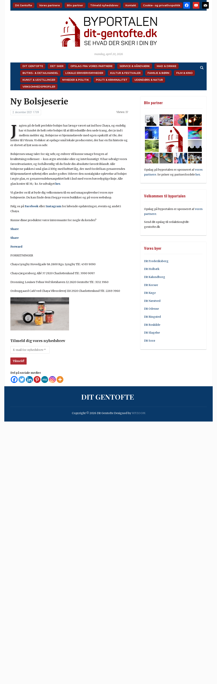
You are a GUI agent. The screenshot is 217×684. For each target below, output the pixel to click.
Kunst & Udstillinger (39, 79)
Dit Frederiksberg (156, 261)
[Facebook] (14, 379)
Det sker (56, 66)
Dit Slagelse (152, 332)
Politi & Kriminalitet (111, 79)
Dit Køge (150, 293)
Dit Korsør (151, 285)
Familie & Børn (158, 72)
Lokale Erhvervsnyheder (84, 72)
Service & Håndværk (135, 66)
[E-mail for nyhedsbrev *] (30, 350)
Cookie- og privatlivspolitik (161, 5)
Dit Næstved (152, 301)
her (197, 174)
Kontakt (130, 5)
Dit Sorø (149, 340)
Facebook (31, 206)
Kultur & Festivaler (125, 72)
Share (14, 229)
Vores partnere (49, 5)
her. (58, 183)
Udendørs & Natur (148, 79)
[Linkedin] (29, 379)
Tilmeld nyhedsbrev (104, 5)
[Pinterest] (37, 379)
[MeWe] (44, 379)
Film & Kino (184, 72)
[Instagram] (52, 379)
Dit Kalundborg (154, 277)
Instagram (53, 206)
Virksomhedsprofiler (39, 86)
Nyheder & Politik (75, 79)
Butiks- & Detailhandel (40, 72)
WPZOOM (138, 413)
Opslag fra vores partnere (91, 66)
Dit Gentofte (23, 5)
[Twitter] (21, 379)
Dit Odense (151, 308)
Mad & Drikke (166, 66)
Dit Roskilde (152, 325)
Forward (16, 246)
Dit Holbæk (151, 269)
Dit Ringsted (152, 316)
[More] (60, 379)
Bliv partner (75, 5)
